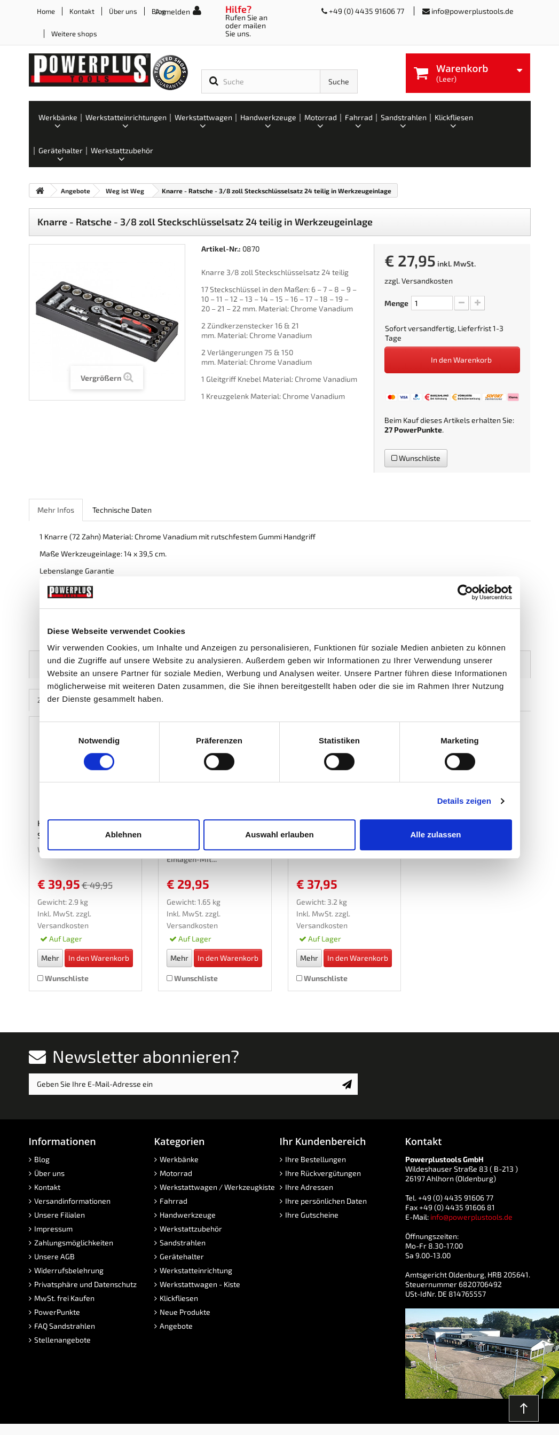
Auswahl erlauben (279, 834)
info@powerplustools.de (472, 10)
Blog (42, 1159)
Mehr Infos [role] (55, 509)
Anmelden (172, 11)
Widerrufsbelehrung (69, 1270)
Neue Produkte (185, 1311)
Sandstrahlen (183, 1242)
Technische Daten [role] (122, 509)
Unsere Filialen (59, 1214)
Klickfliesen (179, 1298)
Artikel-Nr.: (221, 248)
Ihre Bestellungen (315, 1159)
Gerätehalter (182, 1256)
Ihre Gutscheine (311, 1214)
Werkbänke (179, 1159)
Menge (396, 303)
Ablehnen (123, 834)
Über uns (123, 11)
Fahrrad (173, 1200)
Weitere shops (74, 33)
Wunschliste (415, 457)
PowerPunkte (418, 429)
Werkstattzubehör (191, 1228)
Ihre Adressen (309, 1186)
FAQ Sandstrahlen (64, 1325)
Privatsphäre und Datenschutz (85, 1284)
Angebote (176, 1325)
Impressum (53, 1228)
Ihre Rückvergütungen (323, 1173)
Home (46, 11)
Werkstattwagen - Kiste (200, 1284)
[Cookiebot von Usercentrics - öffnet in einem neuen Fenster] (465, 592)
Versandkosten (427, 280)
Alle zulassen (435, 834)
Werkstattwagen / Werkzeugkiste (217, 1186)
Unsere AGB (54, 1256)
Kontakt (82, 11)
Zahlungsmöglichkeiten (73, 1242)
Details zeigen (464, 800)
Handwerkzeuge (188, 1214)
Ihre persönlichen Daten (326, 1200)
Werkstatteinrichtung (196, 1270)
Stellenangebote (62, 1339)
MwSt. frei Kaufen (64, 1298)
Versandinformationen (72, 1200)
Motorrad (176, 1173)
